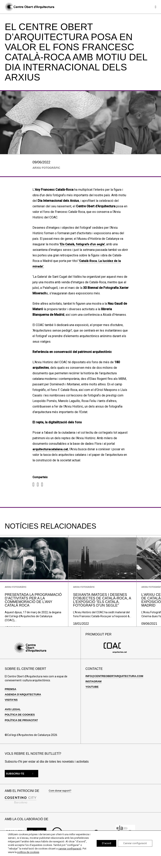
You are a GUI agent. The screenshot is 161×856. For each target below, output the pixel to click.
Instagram (94, 687)
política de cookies (57, 852)
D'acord (102, 843)
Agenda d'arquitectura (23, 700)
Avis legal (13, 715)
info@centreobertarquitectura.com (115, 681)
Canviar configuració (133, 843)
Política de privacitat (22, 726)
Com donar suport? (61, 796)
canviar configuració (19, 852)
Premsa (11, 695)
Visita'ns (11, 705)
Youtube (92, 692)
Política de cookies (20, 720)
